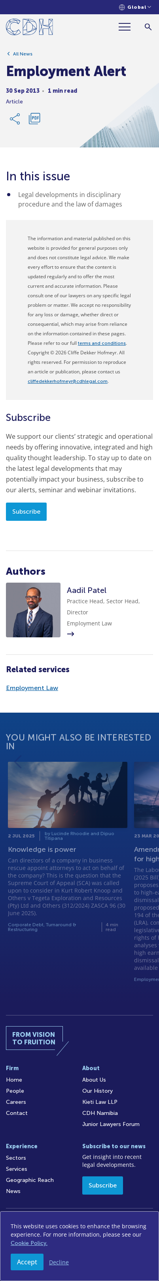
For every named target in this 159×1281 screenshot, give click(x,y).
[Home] (29, 28)
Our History (97, 1091)
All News (22, 56)
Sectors (16, 1158)
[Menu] (128, 27)
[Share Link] (15, 121)
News (13, 1191)
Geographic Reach (30, 1180)
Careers (16, 1102)
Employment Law (32, 688)
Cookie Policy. (29, 1243)
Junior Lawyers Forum (111, 1124)
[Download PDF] (34, 121)
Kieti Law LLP (99, 1102)
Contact (17, 1113)
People (15, 1091)
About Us (94, 1079)
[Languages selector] (135, 7)
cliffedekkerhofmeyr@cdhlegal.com (68, 381)
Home (14, 1079)
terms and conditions (102, 343)
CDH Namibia (100, 1113)
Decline (59, 1262)
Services (16, 1169)
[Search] (148, 27)
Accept (27, 1262)
